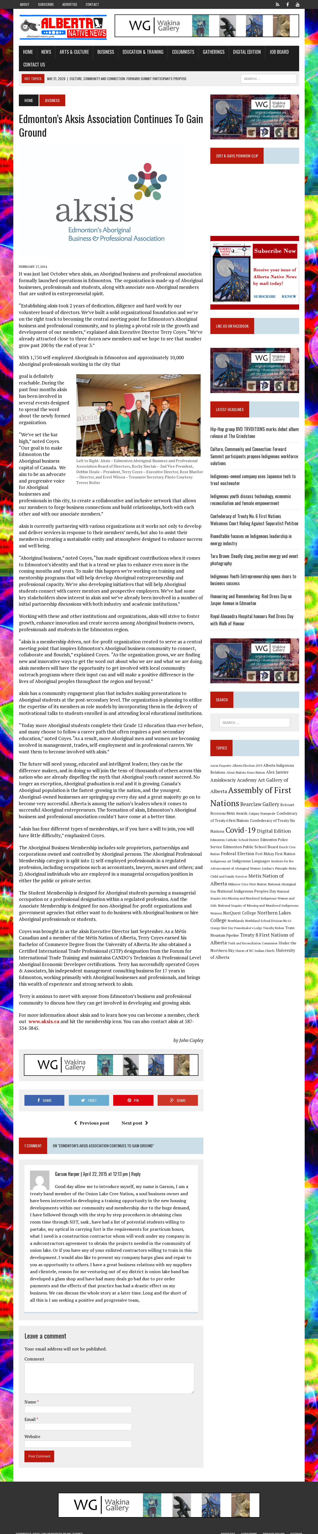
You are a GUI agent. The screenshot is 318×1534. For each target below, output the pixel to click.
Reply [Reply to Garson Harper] (132, 1168)
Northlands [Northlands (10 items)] (237, 926)
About (24, 4)
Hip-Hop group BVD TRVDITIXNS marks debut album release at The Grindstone (255, 438)
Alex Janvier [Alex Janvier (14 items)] (278, 778)
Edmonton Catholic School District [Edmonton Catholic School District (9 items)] (235, 846)
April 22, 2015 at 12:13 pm (102, 1168)
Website (29, 1431)
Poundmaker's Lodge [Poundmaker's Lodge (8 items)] (249, 934)
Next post (134, 1117)
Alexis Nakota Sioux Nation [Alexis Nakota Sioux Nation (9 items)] (247, 779)
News (43, 52)
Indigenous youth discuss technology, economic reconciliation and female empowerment (251, 505)
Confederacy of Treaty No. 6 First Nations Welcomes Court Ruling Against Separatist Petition (256, 525)
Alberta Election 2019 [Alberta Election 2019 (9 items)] (248, 771)
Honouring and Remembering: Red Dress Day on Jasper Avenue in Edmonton (252, 605)
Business (102, 52)
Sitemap (296, 1528)
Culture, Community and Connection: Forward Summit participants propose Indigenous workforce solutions (255, 461)
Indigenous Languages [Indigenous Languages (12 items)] (252, 867)
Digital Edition (244, 52)
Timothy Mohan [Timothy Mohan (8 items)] (274, 934)
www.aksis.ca (41, 1015)
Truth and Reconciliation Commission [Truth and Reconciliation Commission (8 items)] (254, 950)
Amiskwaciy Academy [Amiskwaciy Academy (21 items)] (234, 786)
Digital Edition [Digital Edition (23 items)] (275, 837)
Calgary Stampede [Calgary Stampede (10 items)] (263, 819)
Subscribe (46, 4)
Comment (31, 1353)
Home (25, 52)
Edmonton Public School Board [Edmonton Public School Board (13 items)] (238, 852)
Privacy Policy (273, 1528)
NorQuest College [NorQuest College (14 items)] (240, 919)
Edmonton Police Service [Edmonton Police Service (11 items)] (281, 846)
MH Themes (75, 1528)
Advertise (69, 4)
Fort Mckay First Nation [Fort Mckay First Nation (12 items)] (266, 860)
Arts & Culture (71, 52)
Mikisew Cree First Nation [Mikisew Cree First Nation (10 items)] (248, 890)
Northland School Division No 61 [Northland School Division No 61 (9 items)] (269, 927)
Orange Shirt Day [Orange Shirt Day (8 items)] (222, 934)
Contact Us (31, 65)
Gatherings (210, 52)
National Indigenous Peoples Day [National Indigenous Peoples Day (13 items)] (247, 897)
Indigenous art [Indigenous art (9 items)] (221, 867)
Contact (92, 4)
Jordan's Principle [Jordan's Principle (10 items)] (276, 874)
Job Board (276, 52)
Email (27, 1414)
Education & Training (140, 52)
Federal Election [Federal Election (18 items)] (228, 860)
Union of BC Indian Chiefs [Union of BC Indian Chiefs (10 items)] (256, 956)
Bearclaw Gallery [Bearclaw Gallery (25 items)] (260, 810)
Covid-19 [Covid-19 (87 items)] (242, 836)
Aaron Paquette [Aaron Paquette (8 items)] (221, 772)
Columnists (180, 52)
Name (27, 1396)
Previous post (90, 1117)
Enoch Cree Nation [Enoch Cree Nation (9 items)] (280, 853)
